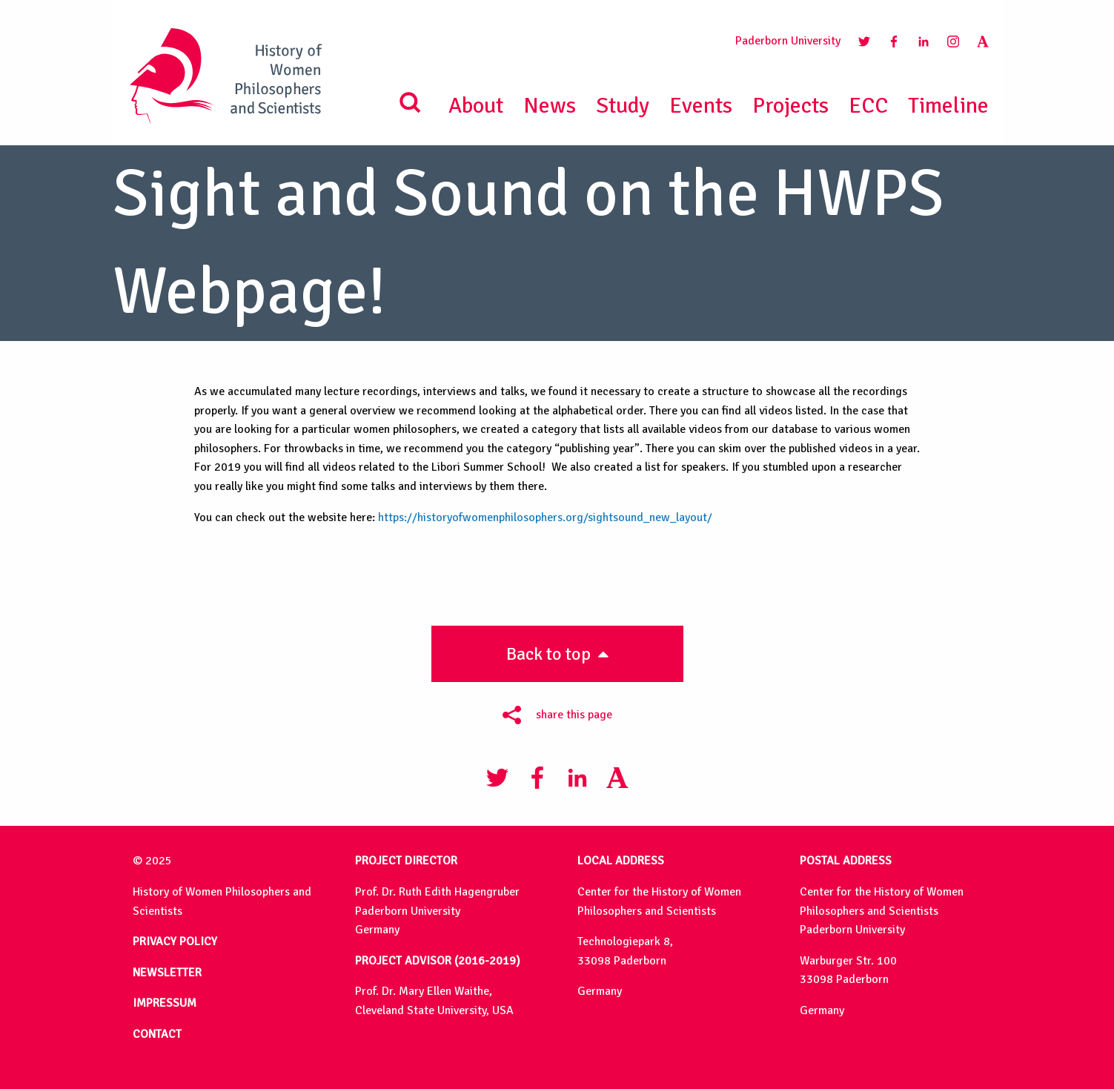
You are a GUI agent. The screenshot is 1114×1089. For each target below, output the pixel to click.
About (475, 105)
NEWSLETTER (167, 972)
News (549, 105)
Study (622, 105)
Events (700, 105)
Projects (790, 105)
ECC (868, 105)
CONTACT (157, 1034)
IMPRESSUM (164, 1003)
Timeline (948, 105)
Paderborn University (788, 40)
